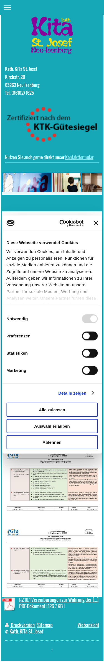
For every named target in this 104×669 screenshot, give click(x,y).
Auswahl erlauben (52, 426)
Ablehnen (51, 442)
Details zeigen (72, 392)
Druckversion (20, 625)
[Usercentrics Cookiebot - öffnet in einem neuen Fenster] (61, 223)
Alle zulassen (52, 409)
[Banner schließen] (96, 223)
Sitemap (45, 625)
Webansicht (88, 625)
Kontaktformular (79, 157)
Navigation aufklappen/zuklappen (52, 7)
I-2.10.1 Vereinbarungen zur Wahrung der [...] (58, 599)
